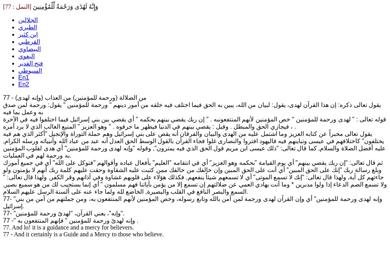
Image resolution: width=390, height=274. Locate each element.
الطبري (27, 27)
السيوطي (30, 70)
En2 (23, 84)
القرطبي (29, 41)
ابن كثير (28, 34)
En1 (23, 77)
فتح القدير (30, 63)
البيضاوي (29, 49)
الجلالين (28, 20)
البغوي (26, 56)
